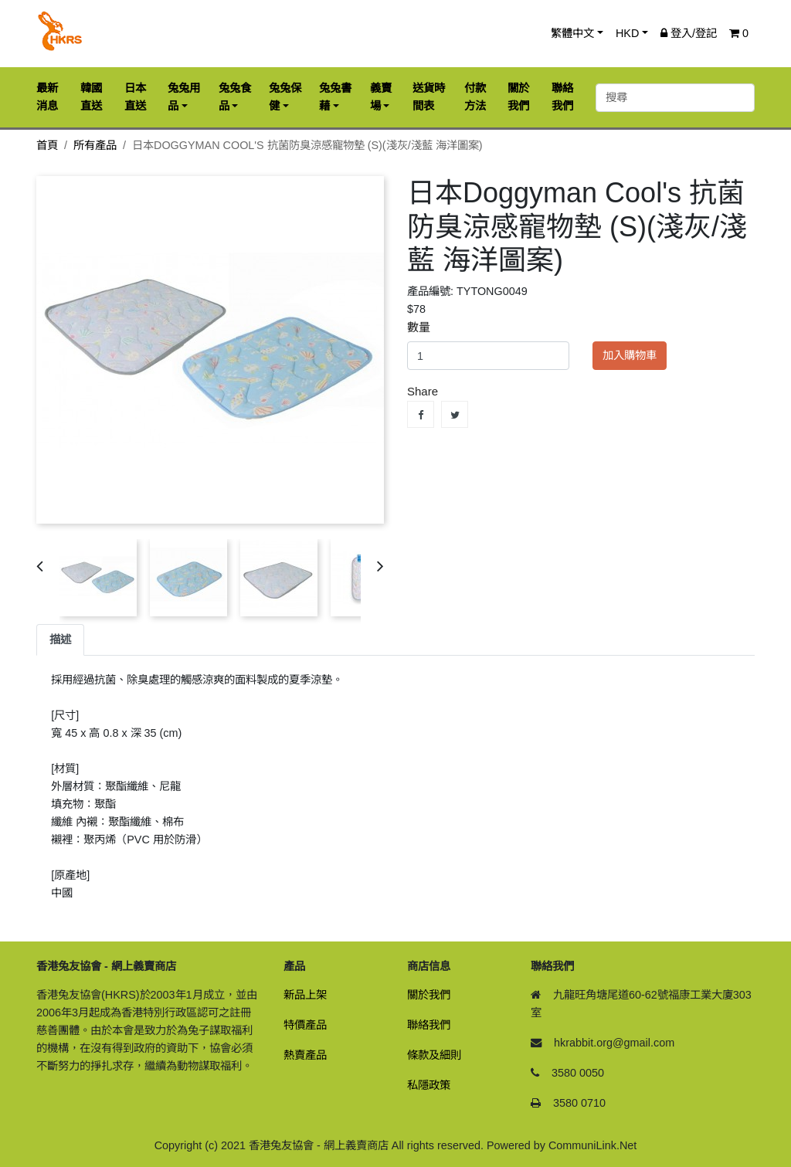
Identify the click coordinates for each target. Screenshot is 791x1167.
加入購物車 (630, 355)
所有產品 (95, 145)
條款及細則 (434, 1055)
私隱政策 (428, 1085)
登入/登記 (688, 33)
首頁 (47, 145)
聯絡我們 (428, 1025)
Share (420, 414)
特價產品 (305, 1025)
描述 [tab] (60, 639)
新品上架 (305, 995)
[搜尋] (675, 97)
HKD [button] (627, 33)
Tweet (454, 414)
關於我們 (428, 995)
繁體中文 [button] (572, 33)
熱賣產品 (305, 1055)
